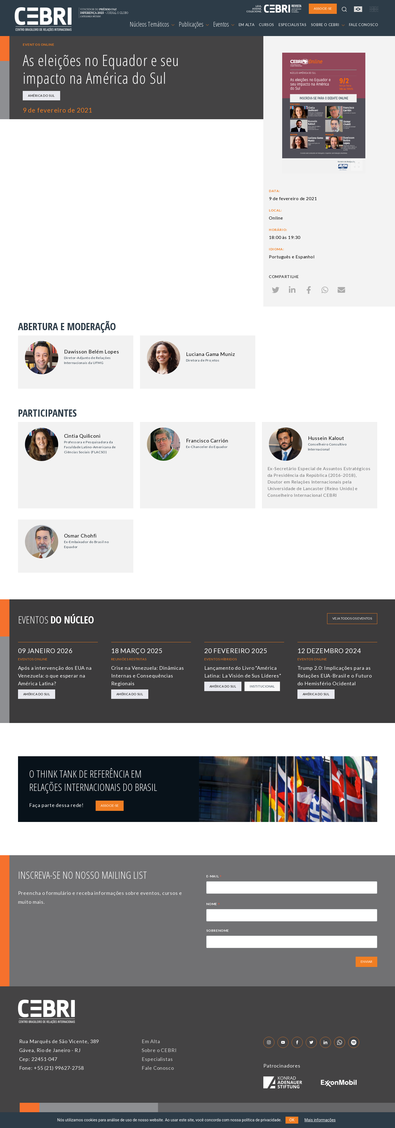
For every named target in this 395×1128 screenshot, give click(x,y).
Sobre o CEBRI (159, 1050)
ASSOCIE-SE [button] (323, 8)
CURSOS (266, 24)
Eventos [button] (223, 24)
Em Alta (151, 1041)
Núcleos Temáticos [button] (152, 24)
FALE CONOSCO (363, 24)
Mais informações (320, 1120)
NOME (213, 905)
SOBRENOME (217, 930)
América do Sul (41, 95)
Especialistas (157, 1059)
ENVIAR (366, 961)
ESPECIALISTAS (292, 24)
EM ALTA (247, 24)
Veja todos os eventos (352, 618)
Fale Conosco (158, 1068)
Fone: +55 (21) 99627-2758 (51, 1068)
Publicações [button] (194, 24)
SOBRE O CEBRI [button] (328, 24)
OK (291, 1120)
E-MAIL (214, 877)
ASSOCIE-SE (110, 805)
